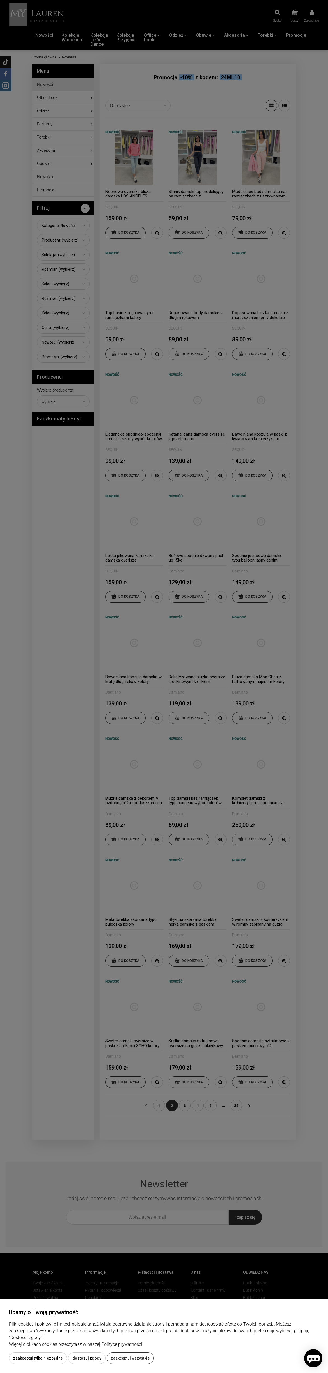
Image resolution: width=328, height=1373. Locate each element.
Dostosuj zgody (86, 1358)
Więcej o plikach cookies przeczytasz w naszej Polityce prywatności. (76, 1344)
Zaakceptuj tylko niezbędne (38, 1358)
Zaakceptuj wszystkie (130, 1358)
